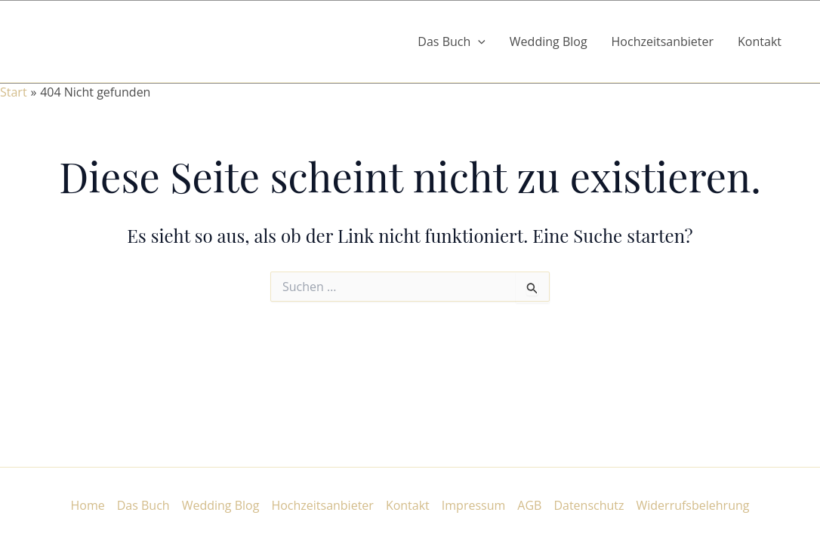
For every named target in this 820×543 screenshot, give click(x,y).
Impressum (473, 505)
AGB (529, 505)
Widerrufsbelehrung (693, 505)
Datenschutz (588, 505)
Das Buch (143, 505)
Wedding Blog (548, 41)
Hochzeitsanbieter (663, 41)
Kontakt (759, 41)
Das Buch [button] (452, 41)
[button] (478, 41)
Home (88, 505)
